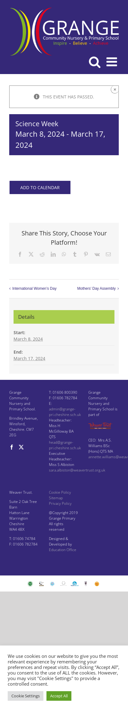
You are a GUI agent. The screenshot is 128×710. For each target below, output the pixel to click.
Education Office (62, 549)
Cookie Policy (60, 492)
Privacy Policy (60, 503)
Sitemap (56, 497)
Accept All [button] (59, 696)
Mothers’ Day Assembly (96, 288)
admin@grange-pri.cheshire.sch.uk (65, 411)
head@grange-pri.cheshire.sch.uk (65, 445)
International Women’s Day (34, 288)
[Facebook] (11, 447)
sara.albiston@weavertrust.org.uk (77, 470)
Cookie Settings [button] (25, 696)
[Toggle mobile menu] (112, 62)
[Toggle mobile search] (94, 62)
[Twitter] (21, 447)
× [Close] (115, 89)
